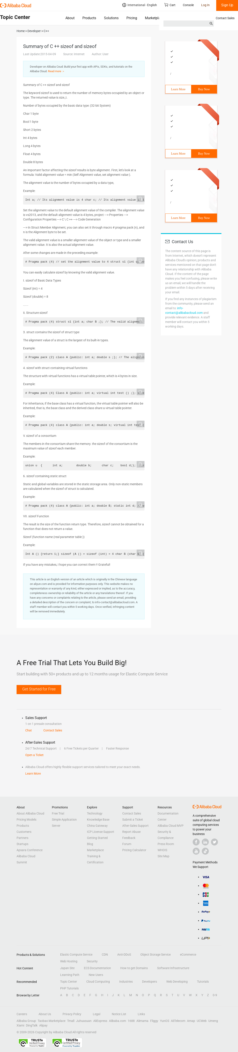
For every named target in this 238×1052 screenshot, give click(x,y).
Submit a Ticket (132, 819)
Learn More (178, 89)
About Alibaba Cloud (30, 813)
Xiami (20, 1025)
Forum (126, 844)
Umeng (213, 1021)
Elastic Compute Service (76, 954)
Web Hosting (68, 961)
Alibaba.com (117, 1021)
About (70, 18)
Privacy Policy (72, 1014)
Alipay (43, 1025)
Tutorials (203, 981)
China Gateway (97, 825)
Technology (94, 813)
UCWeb (202, 1021)
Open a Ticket (34, 755)
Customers (24, 831)
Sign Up (227, 5)
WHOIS (162, 850)
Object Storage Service (155, 954)
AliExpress (100, 1021)
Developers (149, 981)
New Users (96, 975)
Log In (205, 5)
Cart (169, 5)
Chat (28, 730)
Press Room (166, 844)
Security (92, 961)
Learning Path (69, 975)
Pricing (131, 18)
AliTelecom (178, 1021)
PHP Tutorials (69, 988)
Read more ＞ (56, 71)
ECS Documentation (97, 968)
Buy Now (204, 89)
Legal (96, 1014)
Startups (22, 844)
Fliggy (154, 1021)
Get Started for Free (39, 689)
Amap (191, 1021)
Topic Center (68, 981)
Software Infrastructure (173, 968)
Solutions (111, 18)
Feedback (128, 838)
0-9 (215, 995)
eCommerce (188, 954)
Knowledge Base (98, 819)
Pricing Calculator (134, 850)
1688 (131, 1021)
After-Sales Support (135, 825)
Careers (22, 1014)
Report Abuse (131, 831)
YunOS (164, 1021)
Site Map (163, 856)
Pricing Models (26, 819)
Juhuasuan (84, 1021)
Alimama (142, 1021)
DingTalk (31, 1025)
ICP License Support (100, 831)
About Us (45, 1014)
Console (188, 5)
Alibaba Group (26, 1021)
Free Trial (58, 813)
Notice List (119, 1014)
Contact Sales (225, 18)
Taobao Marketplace (51, 1021)
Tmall (70, 1021)
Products (89, 18)
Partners (22, 838)
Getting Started (97, 838)
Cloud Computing (98, 981)
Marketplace (154, 18)
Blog (90, 844)
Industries (126, 981)
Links (141, 1014)
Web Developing (177, 981)
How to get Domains (134, 968)
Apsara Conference (29, 850)
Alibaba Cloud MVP (171, 825)
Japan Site (67, 968)
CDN (105, 954)
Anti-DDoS (124, 954)
